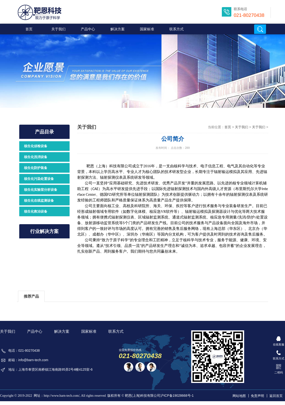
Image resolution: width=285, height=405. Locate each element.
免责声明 (257, 396)
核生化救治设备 (35, 211)
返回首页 (276, 396)
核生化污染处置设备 (39, 179)
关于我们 (86, 127)
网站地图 (239, 396)
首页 (29, 29)
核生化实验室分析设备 (40, 189)
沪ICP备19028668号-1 (177, 395)
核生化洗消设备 (35, 157)
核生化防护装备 (35, 168)
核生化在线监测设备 (39, 200)
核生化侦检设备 (35, 146)
